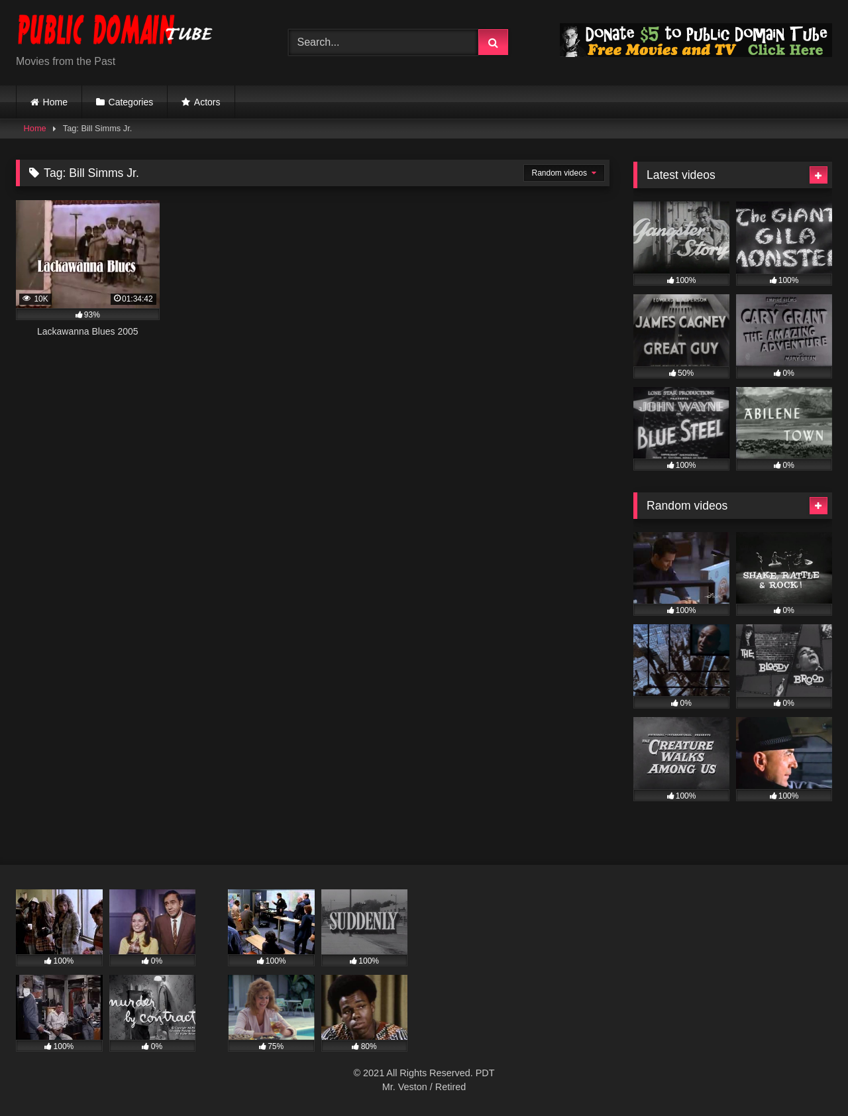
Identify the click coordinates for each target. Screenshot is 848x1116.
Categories (131, 102)
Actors (207, 102)
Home (55, 102)
